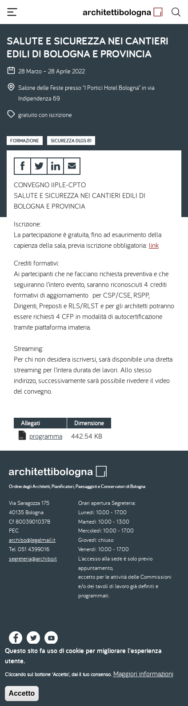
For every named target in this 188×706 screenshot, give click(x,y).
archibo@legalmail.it (32, 540)
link (154, 245)
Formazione (24, 140)
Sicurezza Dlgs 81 (71, 140)
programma (45, 436)
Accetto (22, 697)
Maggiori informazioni (143, 677)
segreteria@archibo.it (33, 558)
